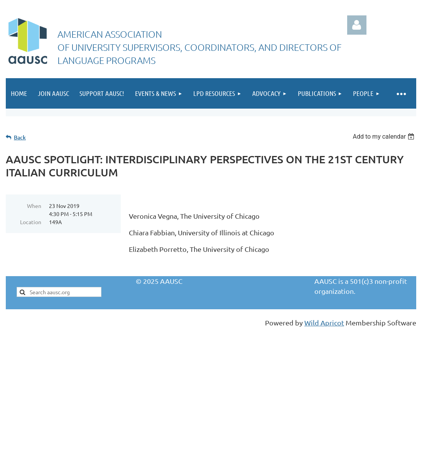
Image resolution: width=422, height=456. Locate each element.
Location (30, 221)
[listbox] (384, 136)
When (34, 205)
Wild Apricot (324, 323)
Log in (356, 25)
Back (20, 137)
